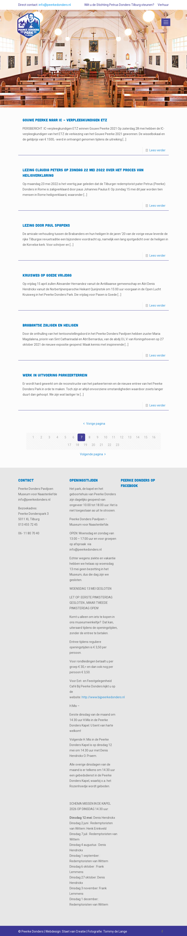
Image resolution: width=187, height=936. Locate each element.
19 (85, 445)
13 (129, 437)
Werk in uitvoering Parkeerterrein (55, 375)
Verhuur (163, 5)
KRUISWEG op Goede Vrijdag (47, 275)
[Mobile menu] (165, 22)
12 (121, 437)
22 (109, 445)
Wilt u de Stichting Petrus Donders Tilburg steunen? (119, 5)
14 (137, 437)
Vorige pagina (93, 423)
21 (101, 445)
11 (113, 437)
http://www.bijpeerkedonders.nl (103, 697)
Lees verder (157, 150)
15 (145, 437)
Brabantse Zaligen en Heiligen (50, 325)
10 (105, 437)
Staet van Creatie (74, 931)
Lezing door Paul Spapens (46, 225)
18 (77, 445)
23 (117, 445)
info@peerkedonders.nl (55, 5)
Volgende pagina (93, 454)
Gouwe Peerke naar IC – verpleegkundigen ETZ (65, 120)
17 (69, 445)
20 (93, 445)
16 (154, 437)
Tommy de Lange (115, 931)
